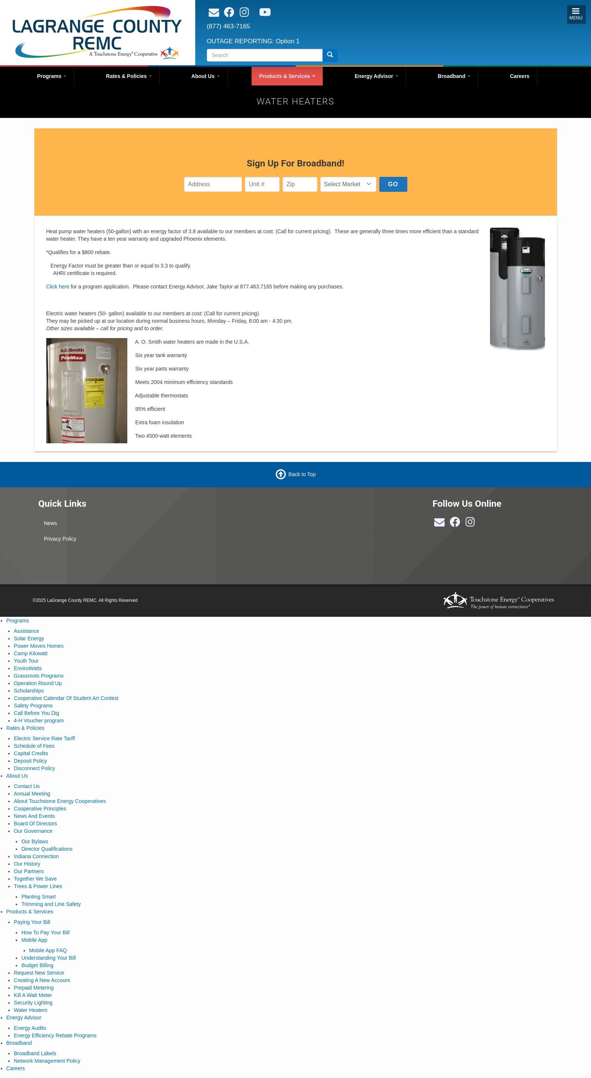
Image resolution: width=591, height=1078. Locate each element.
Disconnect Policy (34, 768)
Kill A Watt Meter (33, 995)
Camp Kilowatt (30, 653)
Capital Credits (31, 753)
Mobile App (34, 940)
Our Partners (29, 871)
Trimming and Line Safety (51, 904)
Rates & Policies (129, 76)
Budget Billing (37, 965)
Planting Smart (38, 897)
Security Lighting (33, 1003)
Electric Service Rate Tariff (44, 738)
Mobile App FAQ (48, 950)
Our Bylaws (34, 841)
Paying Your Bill (32, 922)
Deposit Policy (30, 761)
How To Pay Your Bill (45, 932)
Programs (51, 76)
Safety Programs (33, 706)
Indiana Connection (36, 856)
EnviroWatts (28, 668)
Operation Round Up (38, 683)
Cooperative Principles (40, 809)
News (50, 523)
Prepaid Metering (34, 988)
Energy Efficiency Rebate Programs (55, 1035)
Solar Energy (29, 638)
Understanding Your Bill (48, 958)
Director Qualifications (46, 849)
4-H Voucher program (39, 721)
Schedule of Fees (34, 746)
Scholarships (29, 691)
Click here (57, 287)
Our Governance (33, 831)
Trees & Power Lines (38, 886)
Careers (519, 76)
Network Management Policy (47, 1061)
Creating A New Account (42, 980)
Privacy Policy (60, 539)
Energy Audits (30, 1028)
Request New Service (39, 973)
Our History (27, 864)
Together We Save (35, 879)
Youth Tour (26, 661)
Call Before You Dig (36, 713)
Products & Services (287, 76)
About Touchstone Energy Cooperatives (60, 801)
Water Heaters (30, 1010)
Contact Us (27, 786)
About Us (206, 76)
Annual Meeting (32, 794)
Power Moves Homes (38, 646)
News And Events (34, 816)
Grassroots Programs (38, 676)
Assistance (26, 631)
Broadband (454, 76)
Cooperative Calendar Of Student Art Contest (66, 698)
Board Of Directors (35, 824)
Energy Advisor (376, 76)
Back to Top (302, 474)
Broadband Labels (35, 1053)
